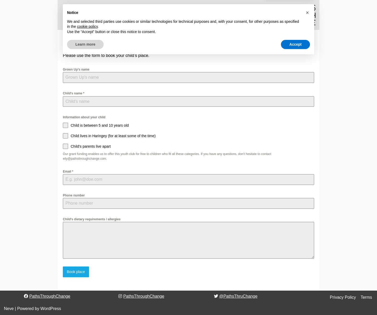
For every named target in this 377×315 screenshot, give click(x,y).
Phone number (74, 195)
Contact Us (221, 15)
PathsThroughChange (49, 296)
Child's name (73, 93)
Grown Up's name (76, 69)
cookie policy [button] (87, 283)
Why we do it (152, 15)
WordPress (50, 308)
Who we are (122, 15)
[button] (104, 15)
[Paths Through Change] (299, 15)
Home (68, 15)
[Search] (238, 15)
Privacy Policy (343, 297)
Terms (366, 297)
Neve (9, 308)
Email (68, 171)
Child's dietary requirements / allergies (91, 219)
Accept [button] (295, 300)
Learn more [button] (85, 300)
